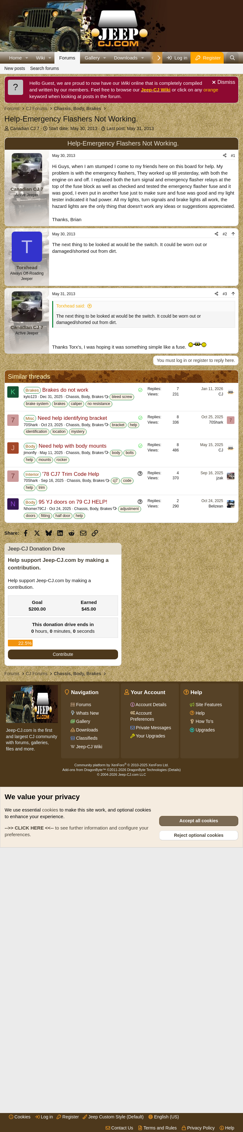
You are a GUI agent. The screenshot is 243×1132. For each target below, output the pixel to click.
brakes (59, 587)
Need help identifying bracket (72, 602)
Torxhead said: (70, 396)
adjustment (129, 692)
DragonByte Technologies (147, 1046)
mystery (77, 615)
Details (174, 1046)
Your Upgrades (150, 1012)
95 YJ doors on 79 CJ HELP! (73, 685)
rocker (62, 643)
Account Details (150, 981)
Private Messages (153, 1004)
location (59, 615)
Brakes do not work (65, 573)
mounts (45, 643)
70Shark (31, 608)
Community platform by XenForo (121, 1042)
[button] (26, 58)
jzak (219, 661)
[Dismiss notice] (222, 83)
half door (62, 699)
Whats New (87, 989)
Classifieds (86, 1014)
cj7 (115, 664)
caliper (76, 587)
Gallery (92, 57)
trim (42, 671)
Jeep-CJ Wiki (156, 89)
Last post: (130, 128)
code (127, 664)
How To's (203, 998)
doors (30, 699)
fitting (45, 699)
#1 (233, 246)
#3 (225, 384)
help (133, 608)
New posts (14, 68)
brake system (37, 587)
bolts (130, 636)
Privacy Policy (198, 1127)
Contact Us (119, 1127)
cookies (50, 1086)
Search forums (44, 68)
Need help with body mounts (73, 629)
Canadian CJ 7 (25, 128)
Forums (67, 57)
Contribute (63, 931)
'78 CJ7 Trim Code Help (70, 658)
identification (36, 615)
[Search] (232, 58)
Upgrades (204, 1006)
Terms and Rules (157, 1127)
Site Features (208, 981)
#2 (225, 324)
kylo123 (30, 580)
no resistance (99, 587)
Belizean (216, 689)
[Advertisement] (123, 178)
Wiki (40, 57)
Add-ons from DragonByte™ (84, 1046)
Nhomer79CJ (35, 692)
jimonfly (30, 636)
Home (15, 57)
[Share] (225, 246)
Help (227, 1127)
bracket (118, 608)
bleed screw (122, 580)
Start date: (73, 128)
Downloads (125, 57)
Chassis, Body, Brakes (85, 580)
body (116, 636)
